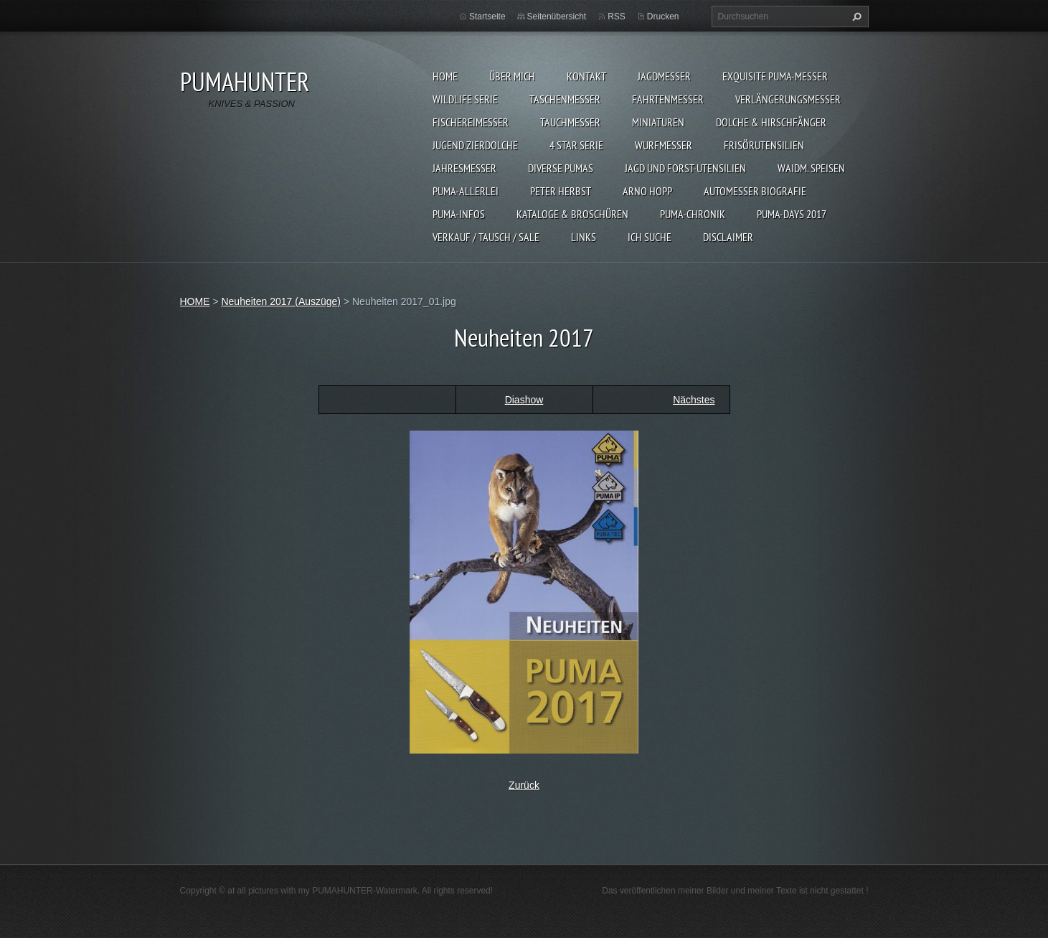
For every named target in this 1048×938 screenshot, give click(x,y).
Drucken (663, 16)
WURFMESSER (663, 145)
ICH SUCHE (649, 237)
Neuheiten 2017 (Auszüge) (281, 301)
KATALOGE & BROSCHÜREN (572, 214)
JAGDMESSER (664, 76)
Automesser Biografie (755, 191)
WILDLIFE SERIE (465, 99)
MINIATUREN (658, 122)
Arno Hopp (647, 191)
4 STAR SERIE (576, 145)
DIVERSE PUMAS (560, 168)
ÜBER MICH (512, 76)
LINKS (583, 237)
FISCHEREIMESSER (471, 122)
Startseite (487, 16)
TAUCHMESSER (570, 122)
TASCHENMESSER (564, 99)
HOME (445, 76)
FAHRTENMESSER (668, 99)
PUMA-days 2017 (791, 214)
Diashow (524, 399)
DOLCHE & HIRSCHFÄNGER (771, 122)
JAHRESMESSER (464, 168)
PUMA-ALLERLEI (466, 191)
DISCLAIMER (728, 237)
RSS (617, 16)
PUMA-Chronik (692, 214)
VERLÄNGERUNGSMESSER (788, 99)
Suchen (855, 16)
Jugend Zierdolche (475, 145)
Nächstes (693, 399)
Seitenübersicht (557, 16)
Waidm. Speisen (811, 168)
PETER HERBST (560, 191)
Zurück (524, 785)
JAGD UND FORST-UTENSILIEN (685, 168)
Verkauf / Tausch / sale (486, 237)
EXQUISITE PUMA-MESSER (775, 76)
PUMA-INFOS (459, 214)
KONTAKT (586, 76)
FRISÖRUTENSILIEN (764, 145)
